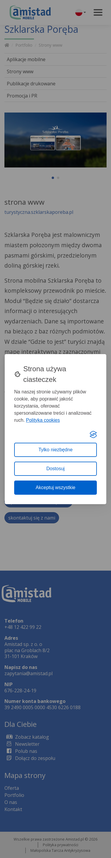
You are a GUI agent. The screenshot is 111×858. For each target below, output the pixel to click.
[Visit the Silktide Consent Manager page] (93, 434)
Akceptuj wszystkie (55, 487)
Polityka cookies (43, 420)
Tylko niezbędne (55, 449)
